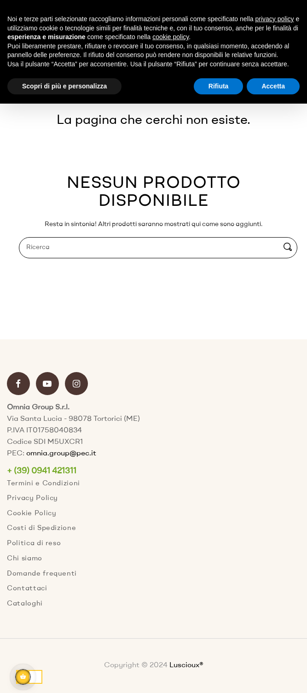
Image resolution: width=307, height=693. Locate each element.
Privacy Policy (32, 498)
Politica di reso (34, 543)
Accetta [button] (273, 86)
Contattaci (27, 588)
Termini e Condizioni (43, 483)
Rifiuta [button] (219, 86)
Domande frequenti (42, 574)
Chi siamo (24, 558)
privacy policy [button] (274, 19)
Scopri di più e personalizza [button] (64, 86)
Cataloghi (25, 603)
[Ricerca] (158, 248)
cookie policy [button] (170, 37)
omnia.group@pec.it (61, 453)
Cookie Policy (31, 513)
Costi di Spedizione (41, 528)
